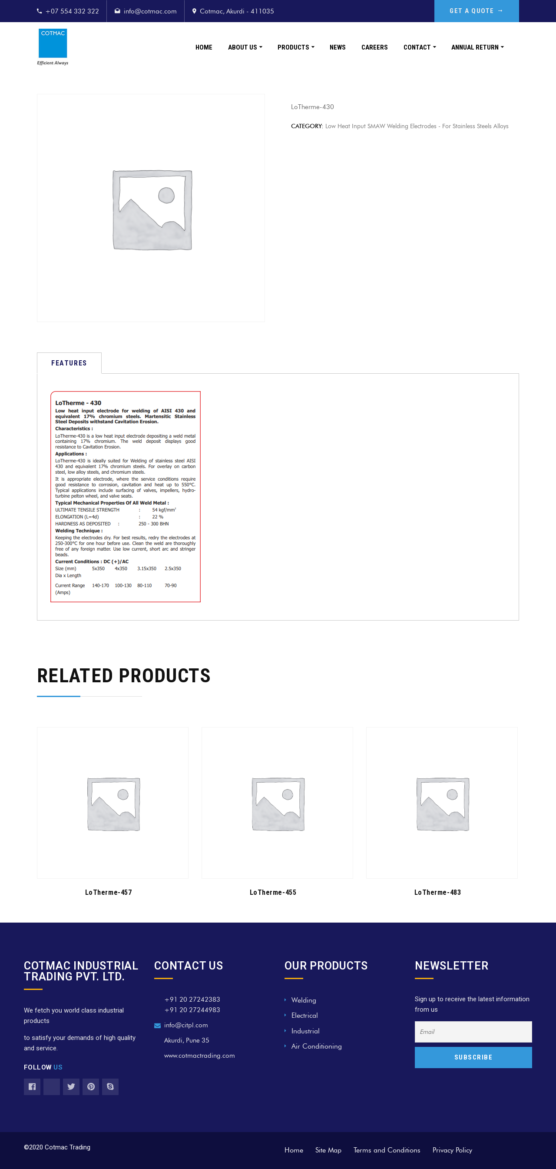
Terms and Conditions (387, 1150)
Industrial (305, 1031)
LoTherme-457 (108, 892)
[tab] (69, 363)
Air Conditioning (316, 1046)
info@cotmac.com (150, 11)
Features (69, 363)
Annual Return (475, 47)
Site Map (328, 1150)
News (338, 47)
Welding (303, 1000)
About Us (242, 47)
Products (293, 47)
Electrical (304, 1015)
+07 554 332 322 (72, 11)
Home (203, 47)
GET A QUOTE (477, 11)
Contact (417, 47)
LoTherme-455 (273, 892)
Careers (374, 47)
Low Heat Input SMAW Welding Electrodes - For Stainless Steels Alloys (417, 126)
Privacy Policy (452, 1150)
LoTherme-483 (437, 892)
